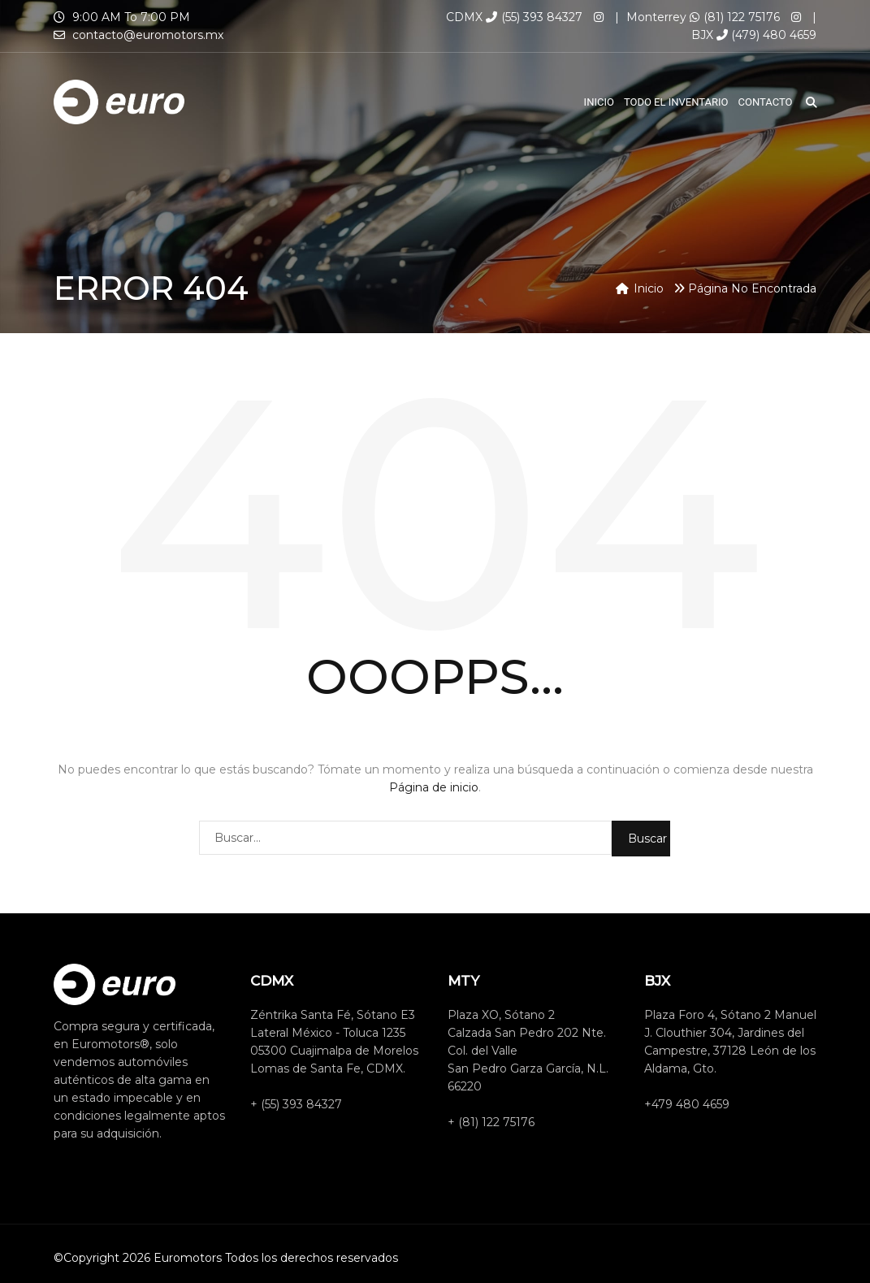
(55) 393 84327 (534, 17)
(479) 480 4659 (766, 35)
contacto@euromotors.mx (147, 35)
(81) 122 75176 (735, 17)
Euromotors (188, 1257)
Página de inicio (433, 787)
